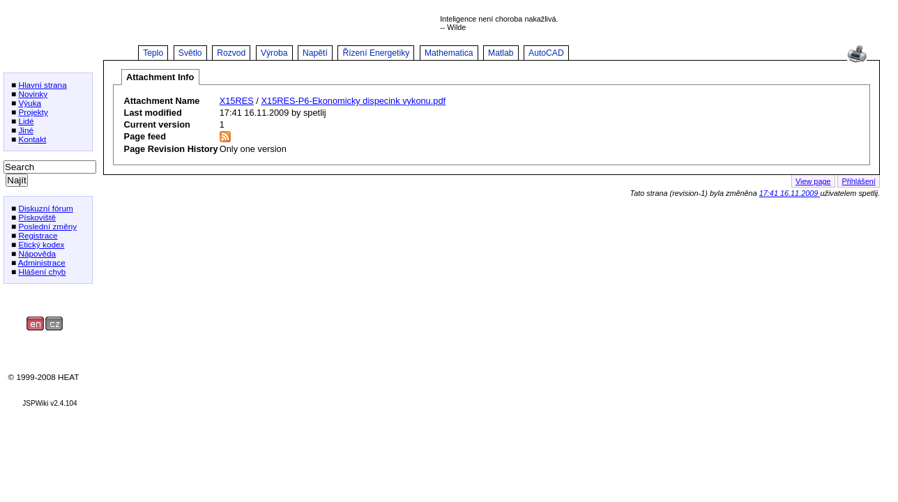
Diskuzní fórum (45, 208)
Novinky (32, 93)
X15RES (237, 101)
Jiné (25, 130)
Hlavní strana (42, 84)
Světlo (190, 53)
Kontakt (32, 139)
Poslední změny (47, 226)
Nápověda (37, 253)
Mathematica (449, 53)
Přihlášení (858, 181)
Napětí (315, 53)
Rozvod (231, 53)
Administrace (42, 262)
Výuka (29, 102)
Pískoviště (37, 217)
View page (813, 181)
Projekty (33, 111)
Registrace (37, 235)
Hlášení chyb (42, 271)
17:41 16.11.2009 (790, 193)
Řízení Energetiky (375, 53)
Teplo (153, 53)
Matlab (501, 53)
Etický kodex (41, 244)
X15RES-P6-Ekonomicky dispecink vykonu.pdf (353, 101)
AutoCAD (546, 53)
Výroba (274, 53)
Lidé (25, 121)
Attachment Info (160, 77)
